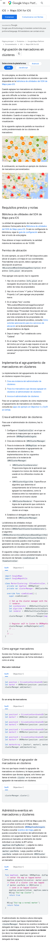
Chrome (5, 917)
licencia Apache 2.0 (40, 775)
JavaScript (23, 66)
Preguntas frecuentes (10, 843)
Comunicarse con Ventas (32, 17)
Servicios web (7, 874)
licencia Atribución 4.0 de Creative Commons (29, 772)
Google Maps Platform (36, 41)
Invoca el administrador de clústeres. (23, 395)
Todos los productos (10, 929)
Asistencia (6, 893)
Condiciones (7, 940)
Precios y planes (8, 885)
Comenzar (9, 17)
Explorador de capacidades (12, 847)
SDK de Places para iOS (11, 851)
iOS (4, 10)
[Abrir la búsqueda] (45, 3)
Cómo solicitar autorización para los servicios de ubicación (27, 321)
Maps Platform (26, 3)
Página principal (8, 41)
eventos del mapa (25, 658)
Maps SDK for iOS (20, 10)
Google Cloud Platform (11, 925)
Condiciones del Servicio (11, 897)
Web (4, 870)
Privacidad (18, 940)
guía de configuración (28, 231)
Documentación (11, 44)
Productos (20, 41)
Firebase (5, 921)
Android (35, 62)
